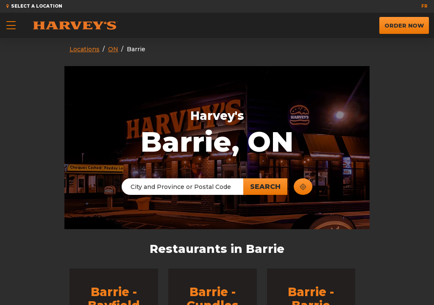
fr (424, 6)
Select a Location (34, 6)
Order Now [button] (404, 23)
